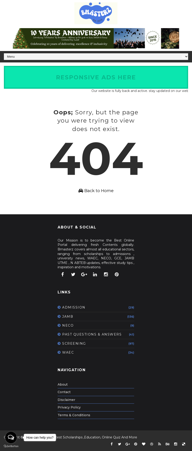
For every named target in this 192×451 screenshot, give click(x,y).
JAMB (67, 316)
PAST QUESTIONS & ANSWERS (92, 334)
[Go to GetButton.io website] (11, 446)
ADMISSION (73, 307)
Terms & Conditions (74, 415)
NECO (68, 325)
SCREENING (74, 343)
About (63, 384)
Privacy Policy (69, 407)
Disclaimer (66, 400)
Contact (64, 392)
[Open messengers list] (11, 437)
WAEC (68, 352)
